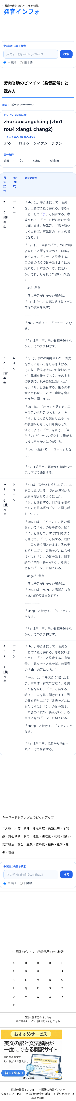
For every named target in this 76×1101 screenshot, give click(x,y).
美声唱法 (8, 844)
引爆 (11, 852)
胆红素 (46, 836)
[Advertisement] (32, 27)
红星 (36, 836)
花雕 (57, 836)
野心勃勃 (14, 836)
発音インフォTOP (11, 1093)
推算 (60, 844)
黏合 (20, 844)
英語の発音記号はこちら (38, 1017)
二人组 (6, 828)
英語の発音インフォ (23, 1089)
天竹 (17, 828)
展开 (27, 828)
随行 (66, 836)
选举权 (40, 844)
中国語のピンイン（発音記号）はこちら (38, 1021)
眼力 (27, 836)
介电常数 (39, 828)
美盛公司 (54, 828)
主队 (30, 844)
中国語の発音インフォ (52, 1089)
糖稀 (51, 844)
